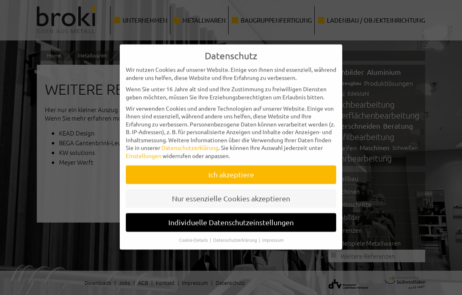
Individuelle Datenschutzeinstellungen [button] (231, 218)
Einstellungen (143, 152)
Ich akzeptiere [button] (231, 171)
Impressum (273, 236)
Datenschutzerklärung (189, 144)
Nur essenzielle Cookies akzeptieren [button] (231, 195)
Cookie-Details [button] (194, 236)
